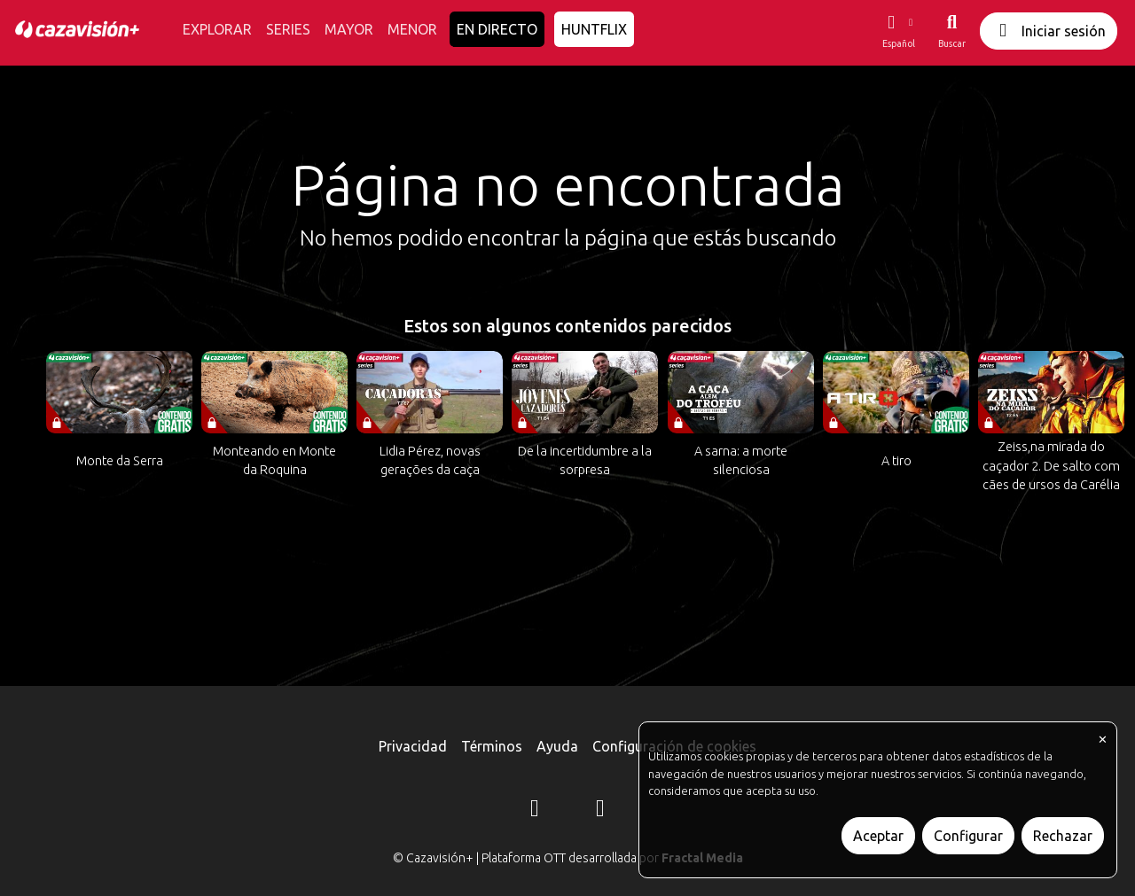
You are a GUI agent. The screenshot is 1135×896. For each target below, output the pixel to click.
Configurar (968, 836)
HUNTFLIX (594, 29)
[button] (898, 31)
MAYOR (349, 29)
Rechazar (1062, 836)
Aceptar (878, 836)
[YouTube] (600, 811)
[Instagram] (535, 811)
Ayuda (557, 746)
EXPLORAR (217, 29)
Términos (491, 746)
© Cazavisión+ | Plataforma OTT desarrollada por (568, 858)
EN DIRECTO (497, 29)
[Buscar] (952, 31)
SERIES (288, 29)
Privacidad (413, 746)
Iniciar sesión (1048, 30)
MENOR (412, 29)
